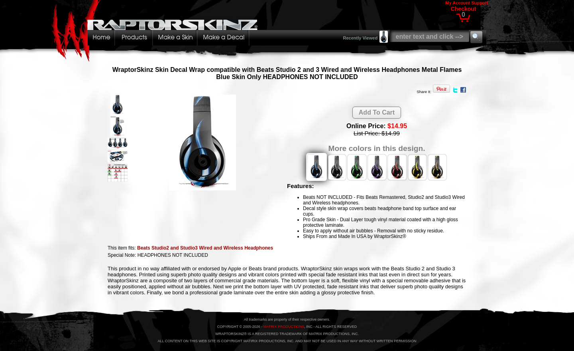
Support (479, 2)
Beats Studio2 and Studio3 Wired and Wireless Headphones (205, 248)
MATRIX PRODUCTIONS (283, 327)
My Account (457, 2)
